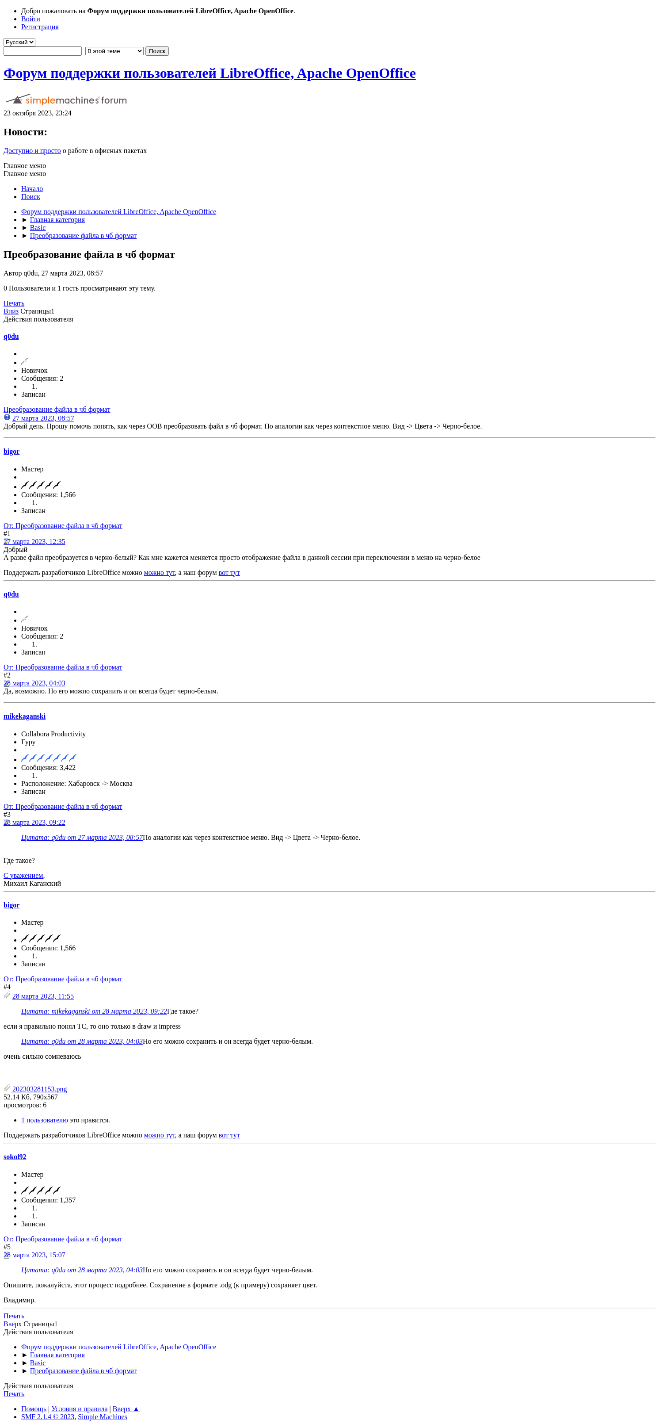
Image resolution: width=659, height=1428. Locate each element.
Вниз (11, 311)
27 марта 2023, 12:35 (34, 541)
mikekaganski (25, 716)
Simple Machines (102, 1416)
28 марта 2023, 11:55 (43, 996)
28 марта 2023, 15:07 (34, 1255)
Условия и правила (79, 1409)
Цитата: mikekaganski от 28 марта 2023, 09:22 (94, 1011)
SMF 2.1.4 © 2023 (47, 1416)
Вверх (13, 1324)
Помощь (33, 1409)
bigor (11, 451)
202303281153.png (35, 1089)
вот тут (229, 572)
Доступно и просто (32, 150)
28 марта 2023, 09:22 (34, 822)
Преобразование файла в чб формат (57, 409)
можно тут (159, 572)
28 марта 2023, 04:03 (34, 683)
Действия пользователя (38, 319)
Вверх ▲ (126, 1409)
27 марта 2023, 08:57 (43, 418)
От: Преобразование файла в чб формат (63, 525)
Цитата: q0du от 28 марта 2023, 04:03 (82, 1041)
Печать (14, 303)
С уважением (23, 875)
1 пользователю (44, 1120)
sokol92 (15, 1156)
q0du (11, 336)
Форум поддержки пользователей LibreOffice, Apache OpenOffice (210, 73)
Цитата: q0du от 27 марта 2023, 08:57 (82, 837)
